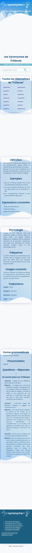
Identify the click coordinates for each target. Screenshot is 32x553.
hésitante (21, 94)
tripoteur (6, 91)
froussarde (21, 98)
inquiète (20, 105)
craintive (6, 101)
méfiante (6, 109)
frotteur (20, 91)
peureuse (6, 98)
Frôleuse (27, 64)
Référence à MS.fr (7, 535)
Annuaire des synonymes (10, 533)
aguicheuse (21, 87)
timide (5, 94)
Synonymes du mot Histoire (14, 526)
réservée (20, 101)
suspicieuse (21, 109)
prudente (6, 105)
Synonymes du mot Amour (13, 524)
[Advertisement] (16, 38)
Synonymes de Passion (12, 522)
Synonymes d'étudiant (12, 530)
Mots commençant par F (16, 64)
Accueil (6, 64)
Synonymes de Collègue (13, 528)
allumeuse (6, 87)
